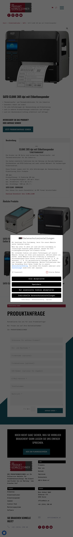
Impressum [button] (49, 298)
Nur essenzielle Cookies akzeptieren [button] (36, 288)
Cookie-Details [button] (26, 298)
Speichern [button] (36, 283)
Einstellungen (17, 266)
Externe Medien (53, 270)
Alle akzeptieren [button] (36, 277)
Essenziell (17, 270)
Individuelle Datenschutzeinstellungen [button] (36, 294)
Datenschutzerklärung (20, 264)
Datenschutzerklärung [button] (38, 298)
